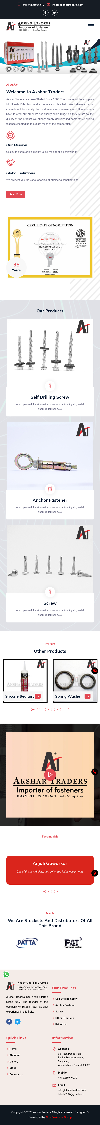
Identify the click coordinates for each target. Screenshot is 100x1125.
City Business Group (59, 1117)
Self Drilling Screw (50, 397)
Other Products (64, 1018)
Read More (16, 194)
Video (13, 1067)
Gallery (14, 1061)
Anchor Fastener (50, 500)
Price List (61, 1024)
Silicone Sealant (19, 696)
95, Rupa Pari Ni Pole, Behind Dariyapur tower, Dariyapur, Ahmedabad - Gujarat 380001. (74, 1059)
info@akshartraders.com (72, 1090)
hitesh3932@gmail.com (71, 1094)
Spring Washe (67, 696)
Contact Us (16, 1074)
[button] (33, 709)
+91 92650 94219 (33, 4)
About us (15, 1055)
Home (13, 1048)
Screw (50, 603)
